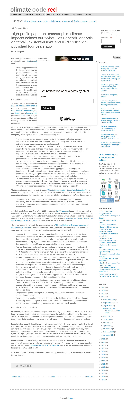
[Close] (96, 61)
